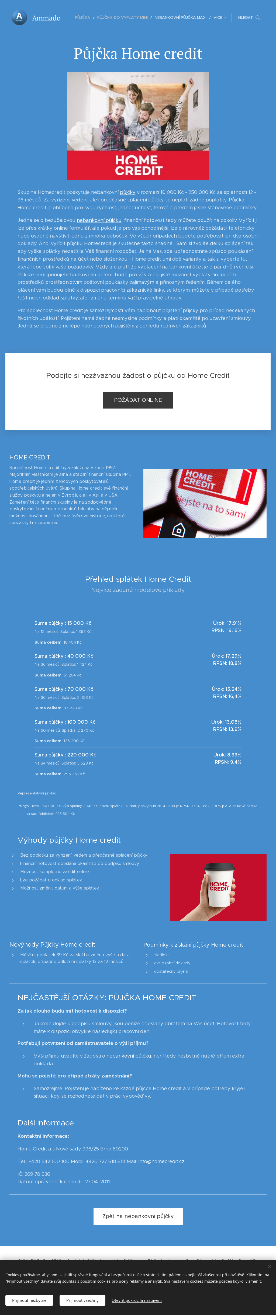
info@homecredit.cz (161, 1161)
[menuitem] (85, 17)
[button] (249, 17)
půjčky (128, 192)
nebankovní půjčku (99, 220)
